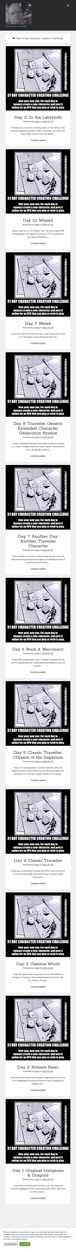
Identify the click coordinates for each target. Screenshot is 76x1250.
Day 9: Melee (38, 323)
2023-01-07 (47, 550)
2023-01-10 (47, 224)
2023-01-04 (47, 864)
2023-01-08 (47, 437)
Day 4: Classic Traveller (38, 860)
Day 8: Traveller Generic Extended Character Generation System (38, 428)
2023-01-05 (47, 761)
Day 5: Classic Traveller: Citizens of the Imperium (38, 755)
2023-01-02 (47, 1071)
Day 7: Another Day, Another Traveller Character (38, 541)
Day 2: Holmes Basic (38, 1067)
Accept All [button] (25, 1244)
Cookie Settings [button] (11, 1244)
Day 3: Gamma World (38, 964)
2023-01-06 (47, 653)
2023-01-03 (47, 968)
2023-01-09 (47, 327)
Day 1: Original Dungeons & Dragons (38, 1173)
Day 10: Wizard (38, 220)
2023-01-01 (47, 1179)
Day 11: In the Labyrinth (38, 117)
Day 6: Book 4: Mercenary (38, 649)
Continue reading (38, 140)
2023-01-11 (47, 121)
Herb (37, 121)
